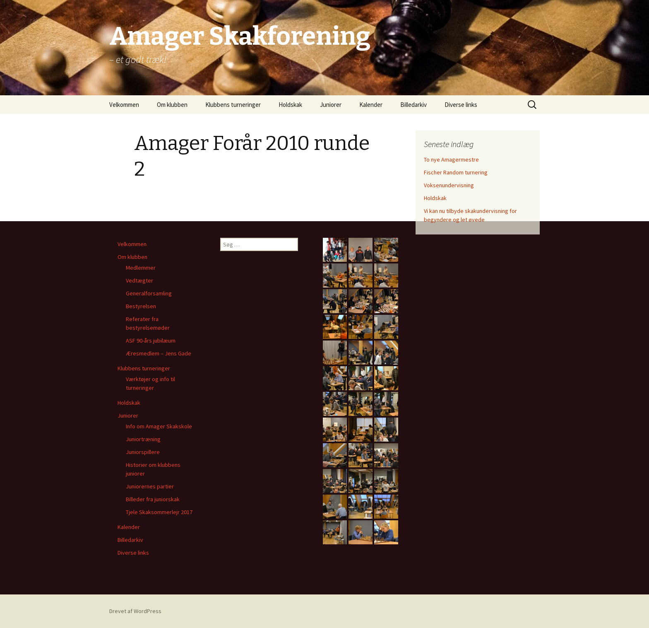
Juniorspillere (143, 452)
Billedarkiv (413, 105)
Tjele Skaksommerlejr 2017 (159, 512)
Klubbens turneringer (233, 105)
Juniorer (330, 105)
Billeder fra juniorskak (153, 499)
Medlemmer (141, 267)
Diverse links (461, 105)
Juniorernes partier (150, 486)
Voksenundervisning (449, 185)
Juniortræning (143, 439)
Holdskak (290, 105)
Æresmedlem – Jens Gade (158, 353)
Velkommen (124, 105)
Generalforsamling (149, 293)
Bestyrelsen (141, 306)
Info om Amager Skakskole (159, 426)
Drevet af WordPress (135, 611)
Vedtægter (139, 280)
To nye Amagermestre (451, 159)
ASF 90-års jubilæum (150, 340)
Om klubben (172, 105)
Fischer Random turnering (456, 172)
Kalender (370, 105)
